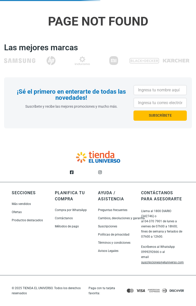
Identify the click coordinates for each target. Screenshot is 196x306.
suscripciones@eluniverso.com (162, 262)
